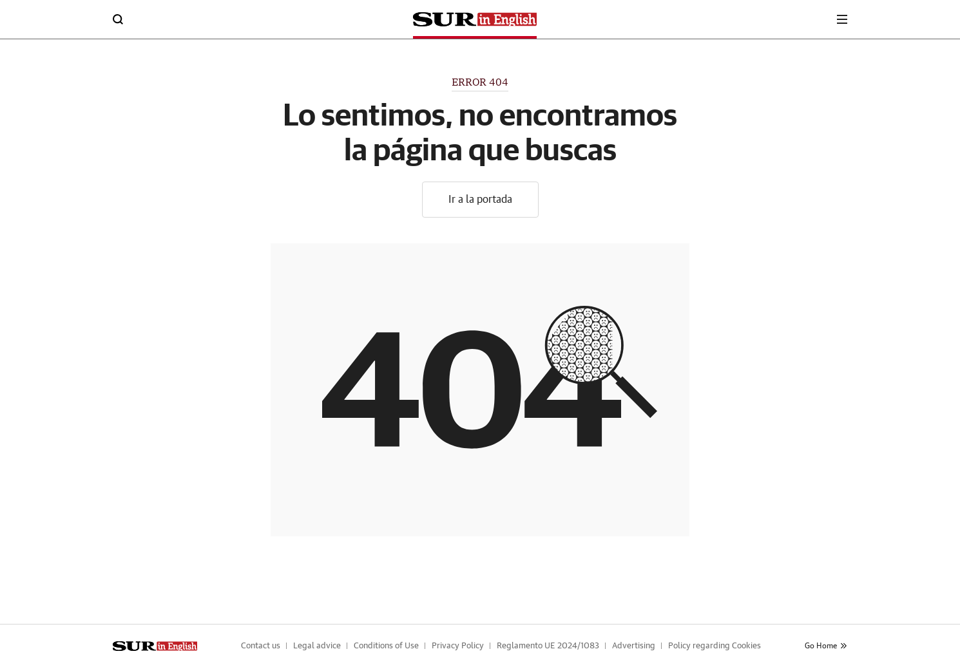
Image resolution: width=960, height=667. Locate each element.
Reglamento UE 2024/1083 (548, 646)
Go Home (826, 646)
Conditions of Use (386, 646)
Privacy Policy (458, 646)
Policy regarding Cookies (714, 646)
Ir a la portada (480, 199)
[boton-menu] (842, 19)
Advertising (633, 646)
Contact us (260, 646)
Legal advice (317, 646)
